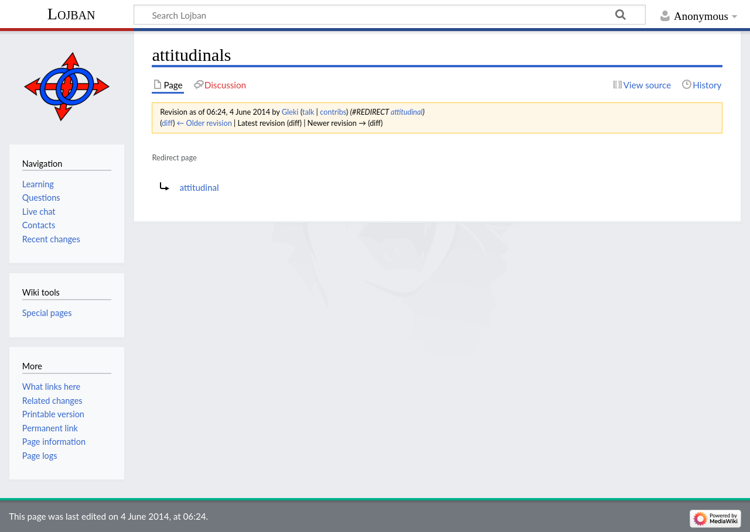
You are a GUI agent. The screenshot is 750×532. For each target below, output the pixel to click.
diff (167, 123)
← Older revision (204, 123)
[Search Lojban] (389, 14)
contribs (333, 111)
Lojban (71, 14)
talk (308, 111)
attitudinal (407, 111)
